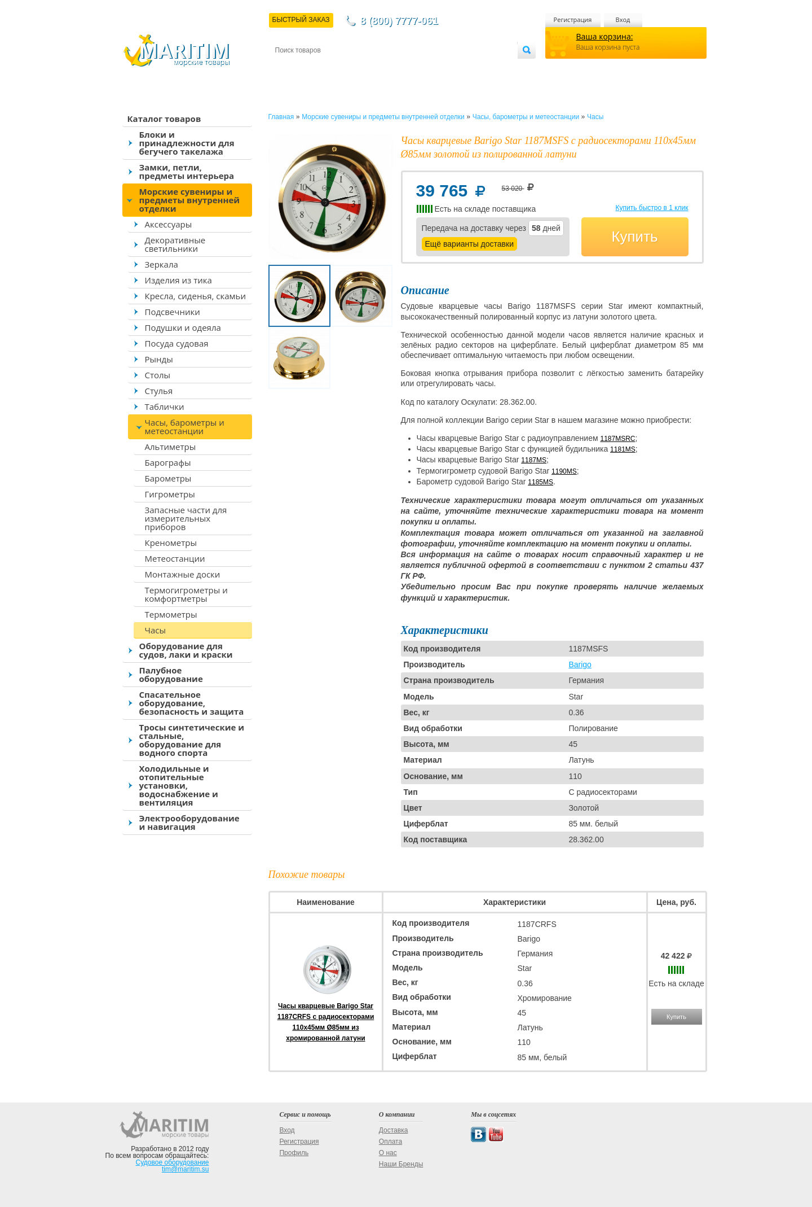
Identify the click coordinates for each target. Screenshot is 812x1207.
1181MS (623, 449)
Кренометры (171, 542)
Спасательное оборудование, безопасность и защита (191, 703)
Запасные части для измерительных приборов (186, 518)
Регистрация (573, 19)
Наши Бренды (401, 1164)
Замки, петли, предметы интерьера (187, 171)
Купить (634, 236)
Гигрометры (170, 494)
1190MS (564, 471)
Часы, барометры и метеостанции (184, 426)
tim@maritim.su (185, 1169)
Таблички (164, 406)
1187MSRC (617, 439)
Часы (155, 630)
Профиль (293, 1153)
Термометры (171, 614)
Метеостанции (175, 558)
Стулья (159, 390)
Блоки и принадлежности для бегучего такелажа (187, 143)
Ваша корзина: (604, 36)
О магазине (410, 68)
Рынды (159, 359)
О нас (388, 1153)
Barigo (579, 664)
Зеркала (161, 264)
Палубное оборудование (171, 674)
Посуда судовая (177, 343)
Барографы (168, 462)
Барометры (168, 478)
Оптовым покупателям (482, 68)
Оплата (367, 68)
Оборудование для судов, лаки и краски (186, 650)
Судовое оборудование (172, 1162)
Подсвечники (172, 311)
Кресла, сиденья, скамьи (195, 295)
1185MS (540, 482)
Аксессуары (168, 224)
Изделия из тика (178, 280)
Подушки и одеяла (183, 327)
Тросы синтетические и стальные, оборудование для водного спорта (192, 739)
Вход (623, 19)
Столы (158, 375)
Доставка (329, 68)
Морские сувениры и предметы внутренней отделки (189, 200)
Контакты (288, 68)
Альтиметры (170, 446)
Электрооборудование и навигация (189, 822)
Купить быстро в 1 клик (651, 208)
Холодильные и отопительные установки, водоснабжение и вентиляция (178, 785)
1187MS (533, 460)
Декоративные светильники (175, 244)
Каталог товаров (164, 118)
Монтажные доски (182, 574)
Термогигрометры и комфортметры (186, 594)
